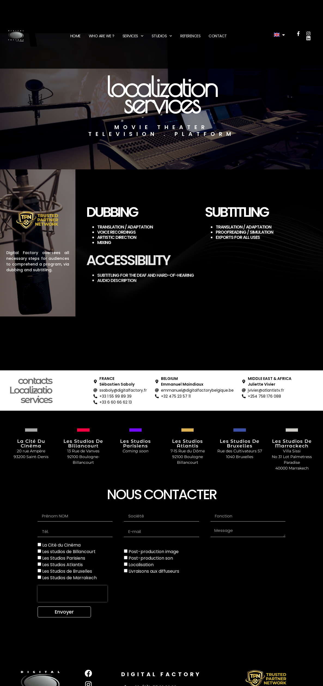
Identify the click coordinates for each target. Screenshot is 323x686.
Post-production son (151, 558)
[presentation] (72, 594)
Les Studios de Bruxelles (67, 571)
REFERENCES (190, 36)
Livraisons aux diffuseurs (154, 571)
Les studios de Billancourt (69, 551)
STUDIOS (162, 36)
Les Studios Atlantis (62, 565)
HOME (75, 36)
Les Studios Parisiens (63, 558)
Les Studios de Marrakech (69, 578)
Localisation (141, 565)
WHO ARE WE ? (101, 36)
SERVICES (133, 36)
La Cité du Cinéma (61, 545)
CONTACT (218, 36)
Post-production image (154, 551)
